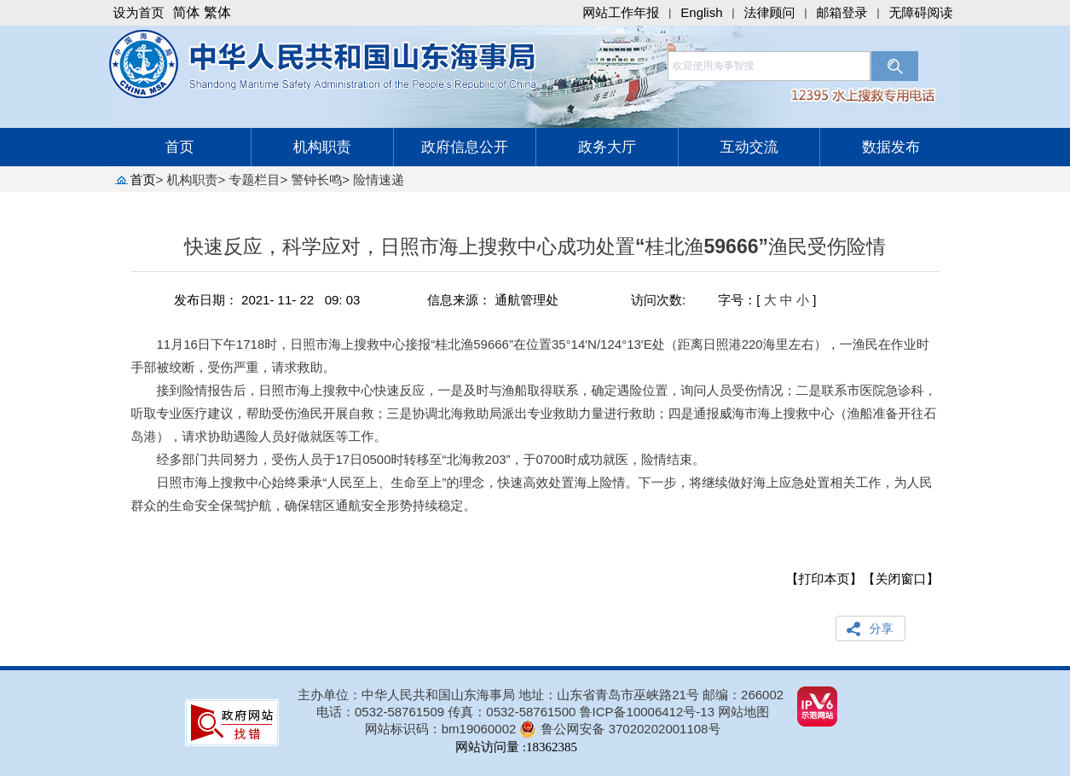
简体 (186, 12)
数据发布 (891, 147)
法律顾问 (769, 12)
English (701, 12)
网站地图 (743, 711)
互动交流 (749, 147)
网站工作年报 (620, 12)
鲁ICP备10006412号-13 (647, 711)
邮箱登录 (842, 12)
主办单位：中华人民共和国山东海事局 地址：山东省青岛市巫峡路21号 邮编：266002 (541, 694)
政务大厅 (607, 147)
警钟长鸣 (316, 179)
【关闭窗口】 (901, 578)
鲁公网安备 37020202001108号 (630, 728)
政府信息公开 (464, 147)
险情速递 (378, 179)
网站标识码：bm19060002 (441, 728)
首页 (179, 147)
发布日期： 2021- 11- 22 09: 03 (267, 299)
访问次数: (658, 299)
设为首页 (139, 12)
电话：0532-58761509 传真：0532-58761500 (448, 711)
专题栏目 (254, 179)
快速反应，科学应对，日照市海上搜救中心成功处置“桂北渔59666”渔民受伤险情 (535, 253)
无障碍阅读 (921, 12)
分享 (882, 628)
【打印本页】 (824, 578)
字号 (730, 299)
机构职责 (322, 147)
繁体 (217, 12)
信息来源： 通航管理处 (492, 299)
